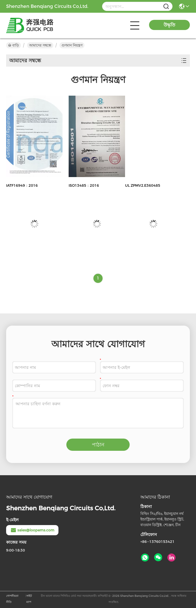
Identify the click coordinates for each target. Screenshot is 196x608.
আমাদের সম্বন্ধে (40, 45)
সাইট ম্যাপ (29, 599)
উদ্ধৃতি (169, 25)
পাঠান (98, 445)
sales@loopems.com (32, 530)
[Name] (166, 6)
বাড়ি (13, 45)
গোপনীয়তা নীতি (12, 599)
